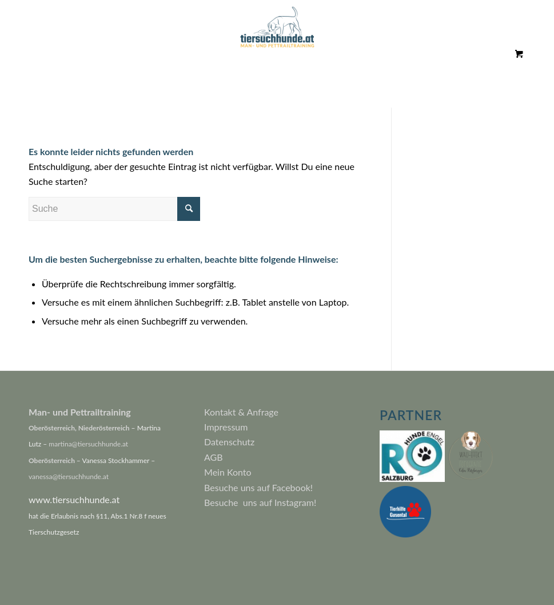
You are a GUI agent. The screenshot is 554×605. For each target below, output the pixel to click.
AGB (213, 457)
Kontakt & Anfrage (241, 411)
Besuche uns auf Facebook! (258, 487)
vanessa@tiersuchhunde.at (69, 476)
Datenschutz (229, 441)
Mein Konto (228, 471)
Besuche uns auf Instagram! (260, 502)
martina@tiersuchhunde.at (88, 444)
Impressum (226, 426)
